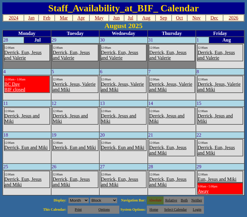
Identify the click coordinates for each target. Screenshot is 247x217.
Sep (163, 17)
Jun (116, 17)
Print (78, 209)
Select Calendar (175, 209)
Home (154, 209)
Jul (130, 17)
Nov (196, 17)
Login (197, 209)
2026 (233, 17)
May (99, 17)
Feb (46, 17)
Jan (31, 17)
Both (184, 200)
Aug (146, 17)
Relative (171, 200)
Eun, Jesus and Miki (217, 179)
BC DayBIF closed (14, 87)
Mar (64, 17)
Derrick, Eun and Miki (26, 147)
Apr (81, 17)
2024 (13, 17)
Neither (196, 200)
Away (203, 191)
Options (104, 209)
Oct (179, 17)
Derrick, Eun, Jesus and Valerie (23, 55)
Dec (214, 17)
